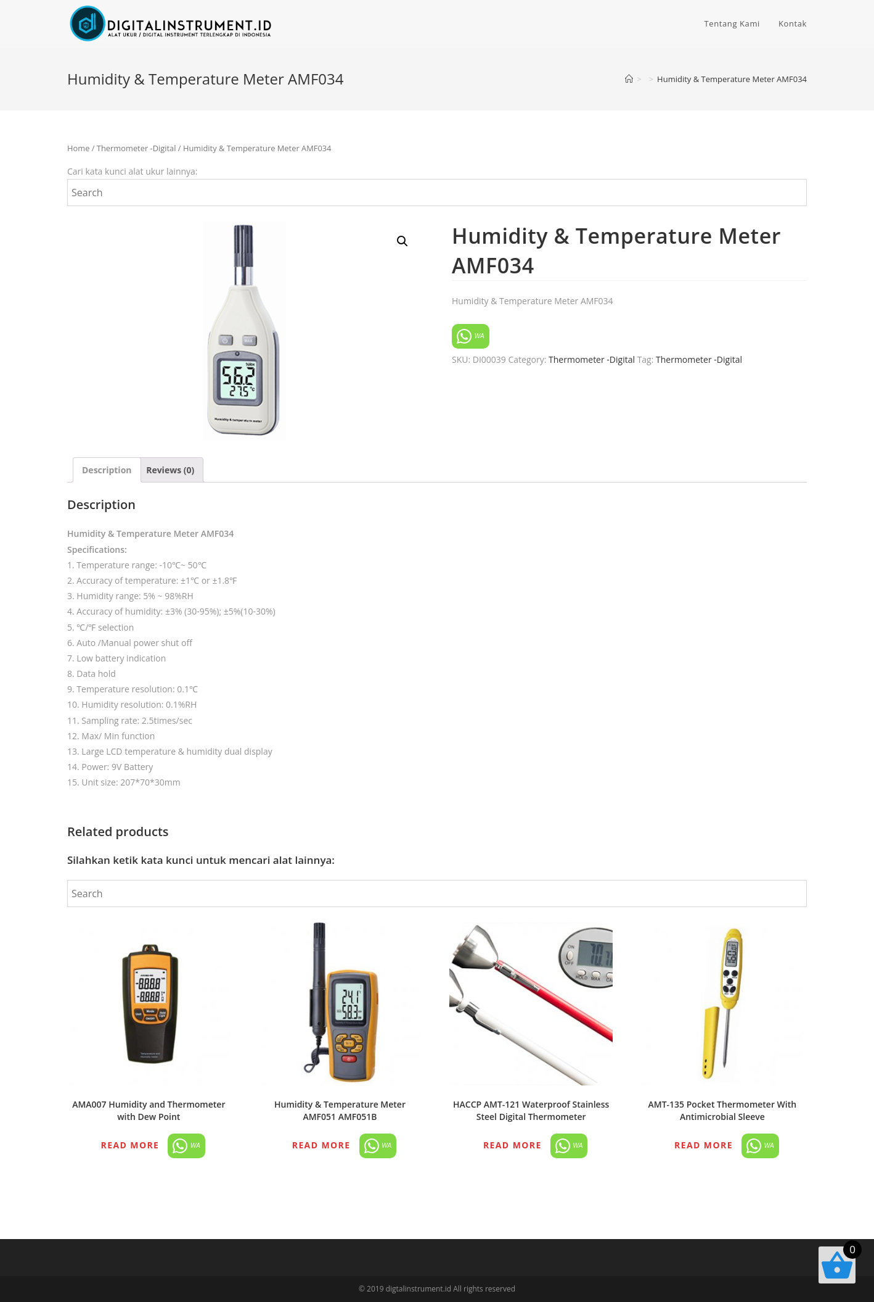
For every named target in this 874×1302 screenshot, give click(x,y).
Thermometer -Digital (136, 148)
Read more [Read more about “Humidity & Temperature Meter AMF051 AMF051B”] (321, 1145)
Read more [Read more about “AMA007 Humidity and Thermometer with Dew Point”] (130, 1145)
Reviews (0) (170, 470)
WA (470, 336)
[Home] (629, 79)
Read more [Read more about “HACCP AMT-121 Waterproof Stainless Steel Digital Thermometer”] (512, 1145)
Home (78, 148)
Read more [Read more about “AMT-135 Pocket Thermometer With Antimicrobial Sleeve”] (703, 1145)
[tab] (107, 470)
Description (107, 470)
